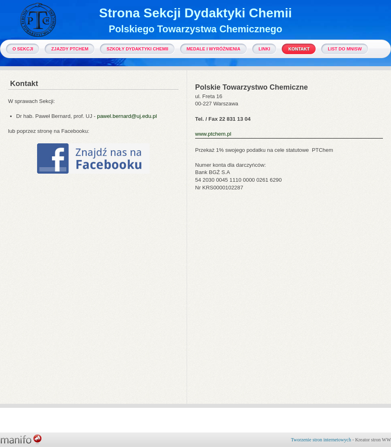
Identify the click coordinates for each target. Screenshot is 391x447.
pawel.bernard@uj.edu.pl (127, 116)
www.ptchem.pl (213, 134)
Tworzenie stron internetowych (321, 440)
